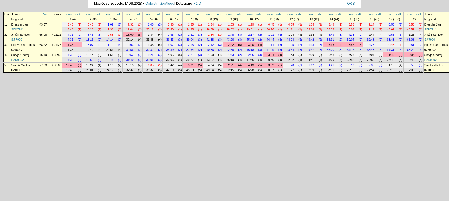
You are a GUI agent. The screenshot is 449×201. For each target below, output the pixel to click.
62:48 (370, 39)
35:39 (170, 49)
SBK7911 (17, 29)
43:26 (230, 39)
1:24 (291, 34)
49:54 (210, 70)
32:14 (130, 39)
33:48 (150, 39)
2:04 (412, 55)
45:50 (190, 70)
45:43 (250, 39)
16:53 (89, 60)
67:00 (330, 70)
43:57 (43, 24)
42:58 (230, 49)
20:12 (150, 29)
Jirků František (20, 34)
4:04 (371, 55)
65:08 (43, 34)
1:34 (151, 34)
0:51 (412, 44)
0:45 (271, 24)
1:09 (111, 24)
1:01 (271, 34)
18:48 (110, 60)
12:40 (69, 65)
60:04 (350, 39)
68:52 (350, 60)
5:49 (331, 34)
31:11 (290, 29)
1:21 (151, 55)
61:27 (290, 70)
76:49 (43, 55)
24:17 (110, 70)
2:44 (371, 34)
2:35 (251, 55)
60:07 (270, 70)
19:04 (130, 29)
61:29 (330, 60)
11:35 (69, 44)
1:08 (151, 24)
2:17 (251, 34)
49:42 (310, 39)
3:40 (70, 24)
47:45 (250, 60)
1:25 (412, 34)
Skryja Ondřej (20, 55)
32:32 (150, 49)
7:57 (351, 44)
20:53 (110, 49)
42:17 (370, 29)
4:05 (171, 55)
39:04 (190, 39)
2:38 (171, 24)
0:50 (392, 24)
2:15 (191, 44)
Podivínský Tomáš (23, 44)
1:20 (291, 65)
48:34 (290, 49)
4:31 (70, 34)
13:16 (89, 39)
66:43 (370, 49)
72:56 (370, 60)
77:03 (43, 65)
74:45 (391, 60)
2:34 (211, 24)
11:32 (110, 29)
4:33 (351, 34)
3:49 (331, 24)
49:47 (310, 49)
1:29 (251, 24)
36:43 (170, 39)
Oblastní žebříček (159, 3)
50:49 (270, 60)
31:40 (130, 60)
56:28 (250, 70)
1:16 (392, 65)
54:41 (310, 60)
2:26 (371, 44)
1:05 (311, 24)
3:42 (171, 65)
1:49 (392, 55)
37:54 (190, 49)
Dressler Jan (19, 24)
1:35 (191, 24)
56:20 (330, 49)
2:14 (371, 24)
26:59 (210, 29)
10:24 (89, 65)
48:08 (290, 39)
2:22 (231, 44)
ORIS (351, 3)
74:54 (370, 70)
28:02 (230, 29)
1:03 (231, 24)
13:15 (130, 65)
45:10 (230, 60)
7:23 (351, 55)
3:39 (271, 65)
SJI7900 (16, 39)
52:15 (230, 70)
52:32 (290, 60)
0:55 (291, 24)
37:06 (170, 60)
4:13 (251, 65)
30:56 (130, 49)
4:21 (331, 65)
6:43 (90, 24)
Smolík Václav (20, 65)
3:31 (191, 65)
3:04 (271, 55)
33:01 (150, 60)
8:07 (90, 44)
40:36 (210, 49)
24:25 (190, 29)
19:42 (89, 49)
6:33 (331, 44)
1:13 (311, 44)
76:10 (391, 70)
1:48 (231, 34)
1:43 (231, 55)
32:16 (310, 29)
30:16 (270, 29)
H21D (197, 3)
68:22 (43, 44)
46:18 (250, 49)
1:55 (111, 55)
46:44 (270, 39)
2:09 (311, 55)
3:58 (351, 24)
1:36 (151, 44)
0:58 (111, 34)
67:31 (391, 49)
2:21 (191, 34)
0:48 (392, 44)
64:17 (350, 49)
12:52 (130, 55)
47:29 (270, 49)
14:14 (110, 39)
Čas (44, 14)
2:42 (211, 44)
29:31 (250, 29)
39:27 (190, 60)
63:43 (391, 39)
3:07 (171, 44)
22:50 (170, 29)
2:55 (171, 34)
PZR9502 (17, 60)
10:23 (89, 29)
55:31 (330, 39)
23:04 (89, 70)
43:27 (210, 60)
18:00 (130, 34)
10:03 (130, 44)
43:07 (391, 29)
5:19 (351, 65)
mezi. (69, 14)
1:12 (311, 65)
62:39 (310, 70)
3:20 (251, 44)
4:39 (70, 55)
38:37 (150, 70)
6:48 (331, 55)
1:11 (111, 44)
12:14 (89, 55)
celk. (78, 14)
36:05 (330, 29)
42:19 (170, 70)
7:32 (131, 24)
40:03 (350, 29)
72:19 (350, 70)
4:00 (211, 55)
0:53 (412, 65)
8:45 (90, 34)
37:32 (130, 70)
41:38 (210, 39)
